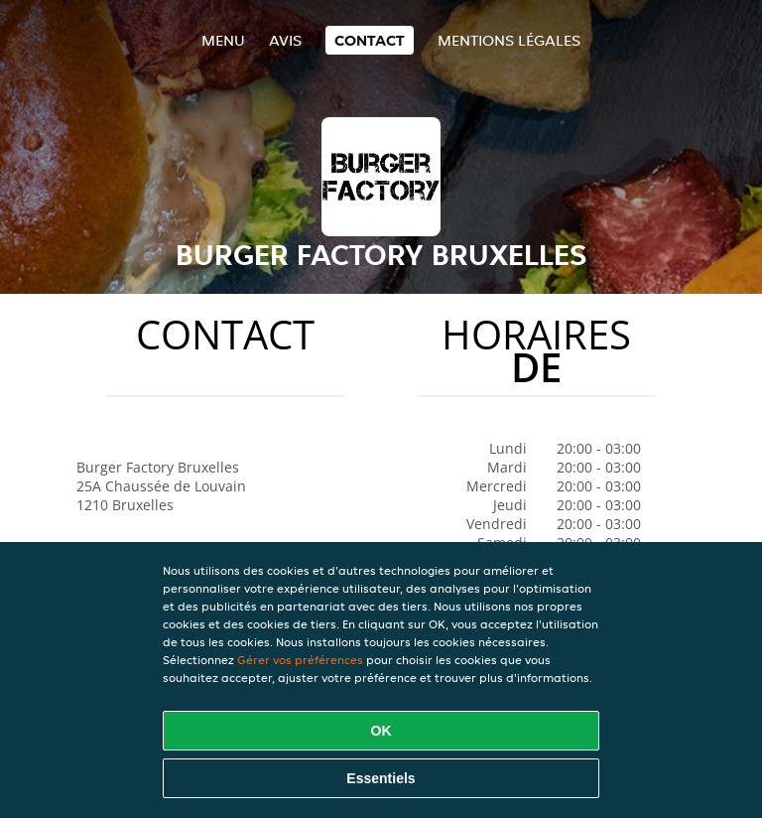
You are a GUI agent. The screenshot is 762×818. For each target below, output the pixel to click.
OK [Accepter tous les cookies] (381, 731)
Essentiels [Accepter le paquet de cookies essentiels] (380, 778)
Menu (223, 40)
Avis (285, 40)
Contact (369, 40)
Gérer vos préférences (300, 659)
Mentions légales (509, 40)
